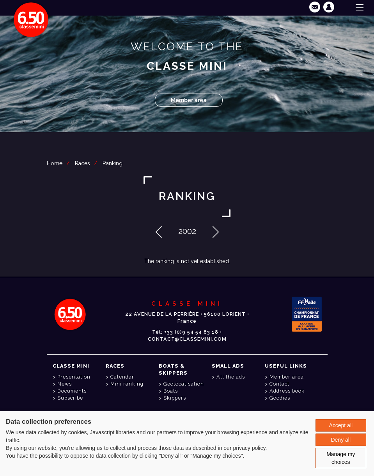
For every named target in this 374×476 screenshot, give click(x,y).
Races (82, 163)
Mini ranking (127, 384)
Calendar (122, 377)
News (64, 384)
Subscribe (70, 398)
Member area (189, 100)
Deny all (341, 440)
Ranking (112, 163)
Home (54, 163)
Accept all (341, 425)
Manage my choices (340, 458)
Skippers (174, 398)
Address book (287, 391)
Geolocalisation (183, 384)
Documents (72, 391)
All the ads (230, 377)
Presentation (73, 377)
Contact (279, 384)
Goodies (279, 398)
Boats (170, 391)
